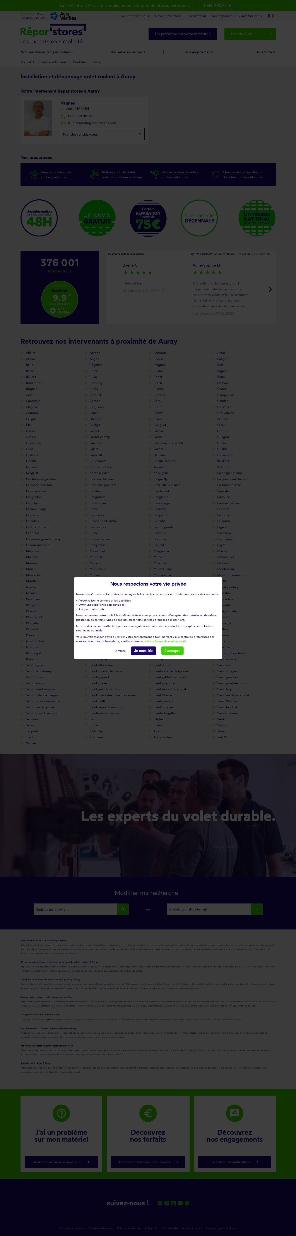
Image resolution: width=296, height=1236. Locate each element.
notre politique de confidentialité (165, 641)
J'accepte (172, 651)
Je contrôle (143, 651)
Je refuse (119, 651)
